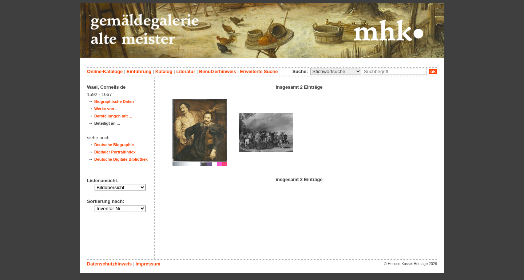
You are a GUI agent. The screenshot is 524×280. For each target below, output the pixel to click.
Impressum (147, 264)
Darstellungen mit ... (113, 116)
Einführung (139, 71)
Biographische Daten (114, 101)
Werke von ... (106, 109)
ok (433, 71)
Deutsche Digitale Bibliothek (121, 159)
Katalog (163, 71)
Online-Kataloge (105, 71)
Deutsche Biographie (114, 145)
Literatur (185, 71)
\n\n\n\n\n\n (335, 71)
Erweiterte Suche (259, 71)
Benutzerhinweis (217, 71)
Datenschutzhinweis (109, 264)
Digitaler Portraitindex (115, 152)
